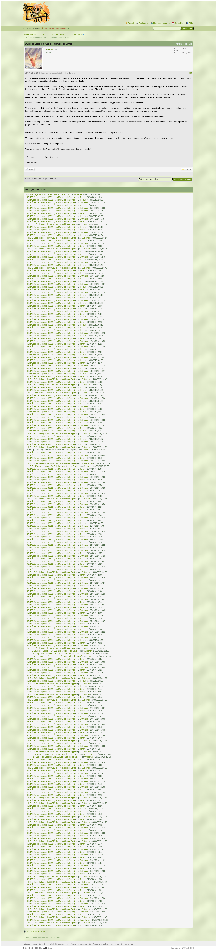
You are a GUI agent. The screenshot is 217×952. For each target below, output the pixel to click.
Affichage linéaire (184, 44)
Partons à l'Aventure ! (74, 35)
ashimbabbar (87, 463)
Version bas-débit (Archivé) (81, 944)
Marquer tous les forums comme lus (105, 944)
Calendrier (179, 23)
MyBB (30, 948)
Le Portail (50, 944)
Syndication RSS (127, 944)
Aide (191, 23)
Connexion (49, 28)
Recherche (143, 23)
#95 (190, 73)
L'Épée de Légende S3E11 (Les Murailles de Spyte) (47, 194)
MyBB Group (47, 948)
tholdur (83, 200)
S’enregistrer (61, 28)
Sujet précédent (33, 179)
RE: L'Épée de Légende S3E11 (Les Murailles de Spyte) (50, 197)
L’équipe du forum (30, 944)
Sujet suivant (49, 179)
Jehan (82, 197)
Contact (42, 944)
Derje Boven (88, 754)
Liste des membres (161, 23)
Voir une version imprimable (36, 931)
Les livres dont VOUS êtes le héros (51, 35)
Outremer (49, 50)
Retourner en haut (62, 944)
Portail (131, 23)
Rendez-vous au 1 (30, 35)
